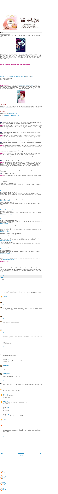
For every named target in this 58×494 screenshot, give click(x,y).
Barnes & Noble (24, 83)
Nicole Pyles (3, 488)
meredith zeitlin (5, 389)
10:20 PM (5, 419)
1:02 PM (9, 301)
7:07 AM (8, 389)
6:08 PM (9, 359)
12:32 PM (7, 407)
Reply (3, 285)
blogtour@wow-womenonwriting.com (8, 259)
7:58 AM (9, 281)
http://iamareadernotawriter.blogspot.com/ (6, 218)
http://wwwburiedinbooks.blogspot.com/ (6, 209)
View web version (21, 455)
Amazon (20, 83)
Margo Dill (3, 484)
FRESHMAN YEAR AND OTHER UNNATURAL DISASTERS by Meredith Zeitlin (12, 76)
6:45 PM (9, 365)
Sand (3, 419)
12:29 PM (6, 401)
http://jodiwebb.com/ (3, 248)
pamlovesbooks (5, 329)
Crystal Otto (3, 477)
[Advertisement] (21, 7)
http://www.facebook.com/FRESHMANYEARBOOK (12, 115)
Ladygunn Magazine (4, 107)
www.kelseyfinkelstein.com (13, 113)
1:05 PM (9, 315)
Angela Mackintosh (4, 472)
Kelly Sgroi (3, 482)
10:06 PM (7, 414)
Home (21, 453)
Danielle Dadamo (5, 365)
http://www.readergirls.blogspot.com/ (6, 253)
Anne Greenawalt (4, 475)
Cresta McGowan (5, 301)
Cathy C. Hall (4, 476)
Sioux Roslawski (4, 490)
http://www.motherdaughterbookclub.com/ (6, 196)
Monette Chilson (5, 281)
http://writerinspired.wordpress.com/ (5, 240)
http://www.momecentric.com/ (5, 205)
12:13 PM (7, 394)
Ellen (2, 478)
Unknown (4, 394)
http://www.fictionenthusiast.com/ (5, 186)
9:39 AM (6, 296)
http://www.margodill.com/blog (5, 200)
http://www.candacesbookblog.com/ (5, 190)
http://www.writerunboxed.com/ (5, 231)
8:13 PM (6, 354)
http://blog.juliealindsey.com (4, 223)
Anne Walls (28, 76)
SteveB (4, 296)
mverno (4, 401)
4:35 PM (9, 329)
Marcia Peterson (4, 483)
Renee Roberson (4, 489)
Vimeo (32, 76)
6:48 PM (9, 373)
